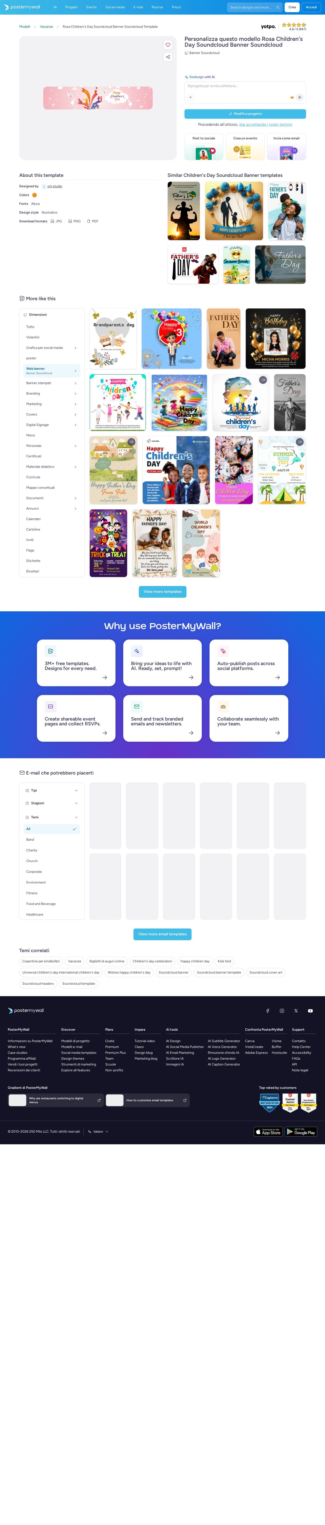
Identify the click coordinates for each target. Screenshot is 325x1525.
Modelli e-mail (71, 1048)
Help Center (301, 1048)
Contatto (299, 1042)
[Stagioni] (77, 804)
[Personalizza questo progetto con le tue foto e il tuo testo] (98, 98)
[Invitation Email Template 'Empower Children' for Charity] (105, 888)
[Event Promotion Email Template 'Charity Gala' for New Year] (105, 817)
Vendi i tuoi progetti (22, 1066)
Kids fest (224, 962)
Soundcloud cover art (265, 974)
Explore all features (75, 1071)
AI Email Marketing (180, 1054)
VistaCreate (254, 1048)
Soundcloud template (78, 985)
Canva (250, 1042)
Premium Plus (115, 1054)
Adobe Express (256, 1054)
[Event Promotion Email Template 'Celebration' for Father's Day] (142, 817)
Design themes (72, 1060)
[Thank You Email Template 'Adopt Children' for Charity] (216, 817)
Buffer (276, 1048)
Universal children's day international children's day (60, 974)
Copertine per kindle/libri (41, 962)
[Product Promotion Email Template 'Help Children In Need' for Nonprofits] (216, 888)
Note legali (300, 1071)
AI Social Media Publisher (185, 1048)
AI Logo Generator (222, 1060)
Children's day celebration (152, 962)
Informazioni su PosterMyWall (30, 1042)
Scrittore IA (175, 1060)
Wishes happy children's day (129, 974)
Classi (139, 1048)
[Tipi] (77, 792)
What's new (17, 1048)
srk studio (54, 186)
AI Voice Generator (222, 1048)
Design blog (144, 1054)
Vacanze (74, 962)
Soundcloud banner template (219, 974)
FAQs (296, 1060)
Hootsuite (279, 1054)
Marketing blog (146, 1060)
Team (109, 1060)
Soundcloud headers (38, 985)
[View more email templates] (162, 935)
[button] (168, 45)
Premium (112, 1048)
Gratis (109, 1042)
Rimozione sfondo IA (223, 1054)
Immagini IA (175, 1066)
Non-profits (114, 1071)
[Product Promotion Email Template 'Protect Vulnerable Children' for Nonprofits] (253, 888)
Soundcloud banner (174, 974)
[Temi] (77, 819)
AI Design (173, 1042)
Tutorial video (145, 1042)
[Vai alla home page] (20, 7)
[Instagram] (282, 1012)
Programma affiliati (22, 1060)
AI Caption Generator (224, 1066)
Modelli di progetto (75, 1042)
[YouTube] (310, 1012)
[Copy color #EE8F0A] (34, 195)
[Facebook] (267, 1012)
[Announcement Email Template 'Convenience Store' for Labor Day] (142, 888)
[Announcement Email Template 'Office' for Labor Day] (290, 888)
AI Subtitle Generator (224, 1042)
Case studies (17, 1054)
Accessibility (301, 1054)
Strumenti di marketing (78, 1066)
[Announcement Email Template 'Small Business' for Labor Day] (253, 817)
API (294, 1066)
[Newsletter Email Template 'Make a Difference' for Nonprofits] (179, 817)
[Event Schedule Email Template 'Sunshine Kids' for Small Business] (290, 817)
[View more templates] (162, 593)
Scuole (110, 1066)
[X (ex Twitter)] (296, 1012)
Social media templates (79, 1054)
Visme (276, 1042)
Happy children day (195, 962)
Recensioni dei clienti (24, 1071)
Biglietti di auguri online (106, 962)
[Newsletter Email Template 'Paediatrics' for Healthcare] (179, 888)
